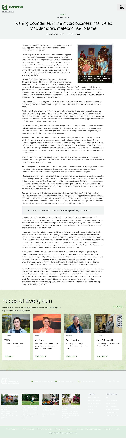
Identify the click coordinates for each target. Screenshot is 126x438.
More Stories (117, 307)
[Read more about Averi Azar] (46, 340)
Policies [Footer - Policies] (69, 429)
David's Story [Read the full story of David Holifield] (70, 356)
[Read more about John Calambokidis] (108, 340)
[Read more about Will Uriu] (16, 340)
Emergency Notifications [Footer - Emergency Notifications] (44, 429)
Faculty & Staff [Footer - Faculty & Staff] (93, 406)
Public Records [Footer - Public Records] (59, 429)
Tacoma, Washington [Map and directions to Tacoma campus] (66, 381)
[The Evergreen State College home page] (13, 381)
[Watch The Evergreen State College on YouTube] (110, 381)
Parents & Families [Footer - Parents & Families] (94, 403)
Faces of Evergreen (8, 12)
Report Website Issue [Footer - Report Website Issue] (12, 429)
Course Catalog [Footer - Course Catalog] (111, 406)
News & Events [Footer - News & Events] (111, 412)
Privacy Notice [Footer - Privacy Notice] (108, 429)
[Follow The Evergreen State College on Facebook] (106, 381)
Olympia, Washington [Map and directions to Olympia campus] (43, 381)
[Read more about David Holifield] (77, 340)
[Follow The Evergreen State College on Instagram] (114, 381)
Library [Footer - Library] (108, 397)
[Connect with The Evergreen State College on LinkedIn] (118, 381)
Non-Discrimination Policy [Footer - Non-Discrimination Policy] (93, 429)
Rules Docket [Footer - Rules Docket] (79, 429)
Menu (122, 6)
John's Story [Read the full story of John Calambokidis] (101, 356)
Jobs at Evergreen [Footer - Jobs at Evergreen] (112, 415)
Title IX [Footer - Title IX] (118, 429)
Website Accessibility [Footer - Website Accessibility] (28, 429)
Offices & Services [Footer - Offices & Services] (112, 403)
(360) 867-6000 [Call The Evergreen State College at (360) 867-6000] (88, 381)
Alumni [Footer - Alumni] (90, 412)
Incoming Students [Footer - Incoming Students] (94, 400)
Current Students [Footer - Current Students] (93, 397)
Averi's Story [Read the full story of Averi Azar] (39, 356)
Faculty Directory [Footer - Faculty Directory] (112, 400)
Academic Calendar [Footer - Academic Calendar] (112, 409)
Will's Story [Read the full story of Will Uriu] (8, 356)
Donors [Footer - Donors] (90, 409)
